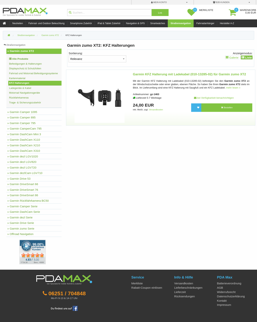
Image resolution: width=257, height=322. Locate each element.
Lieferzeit (180, 292)
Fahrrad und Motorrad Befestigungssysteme (33, 73)
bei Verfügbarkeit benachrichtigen (214, 97)
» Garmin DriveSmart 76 (22, 189)
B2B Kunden (221, 2)
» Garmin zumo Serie (20, 228)
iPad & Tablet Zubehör (108, 23)
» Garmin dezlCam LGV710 (25, 173)
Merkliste (137, 283)
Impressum (224, 304)
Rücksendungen (184, 296)
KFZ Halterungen (73, 35)
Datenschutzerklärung (231, 296)
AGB (220, 287)
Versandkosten (156, 109)
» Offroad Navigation (20, 234)
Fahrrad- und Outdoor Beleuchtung (46, 23)
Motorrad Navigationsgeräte (24, 92)
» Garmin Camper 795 (21, 123)
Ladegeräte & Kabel (20, 88)
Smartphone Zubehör (81, 23)
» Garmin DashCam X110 (23, 139)
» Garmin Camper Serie (22, 206)
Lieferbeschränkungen (188, 287)
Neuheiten (17, 23)
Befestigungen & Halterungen (25, 63)
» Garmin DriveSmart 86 (22, 195)
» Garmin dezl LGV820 (21, 161)
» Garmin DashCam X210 (23, 145)
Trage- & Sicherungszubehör (25, 102)
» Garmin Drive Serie (20, 222)
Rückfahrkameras (19, 97)
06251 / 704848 (67, 293)
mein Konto (159, 2)
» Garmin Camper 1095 (22, 112)
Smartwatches (157, 23)
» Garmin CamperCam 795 (24, 128)
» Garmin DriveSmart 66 (22, 184)
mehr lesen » (233, 87)
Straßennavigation (181, 23)
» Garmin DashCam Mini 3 (24, 134)
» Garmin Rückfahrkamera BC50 (28, 200)
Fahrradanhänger (205, 23)
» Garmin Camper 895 (21, 117)
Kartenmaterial (17, 78)
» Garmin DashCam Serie (23, 211)
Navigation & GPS (135, 23)
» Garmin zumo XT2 (20, 51)
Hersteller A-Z (227, 23)
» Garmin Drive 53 (18, 178)
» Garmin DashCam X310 (23, 150)
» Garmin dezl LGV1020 (22, 156)
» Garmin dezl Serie (20, 217)
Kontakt (222, 300)
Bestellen (227, 107)
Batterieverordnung (229, 283)
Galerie (232, 57)
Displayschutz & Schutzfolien (25, 68)
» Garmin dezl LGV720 (21, 167)
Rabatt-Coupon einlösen (146, 287)
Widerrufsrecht (226, 292)
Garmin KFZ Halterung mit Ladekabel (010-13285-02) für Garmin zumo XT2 (189, 74)
